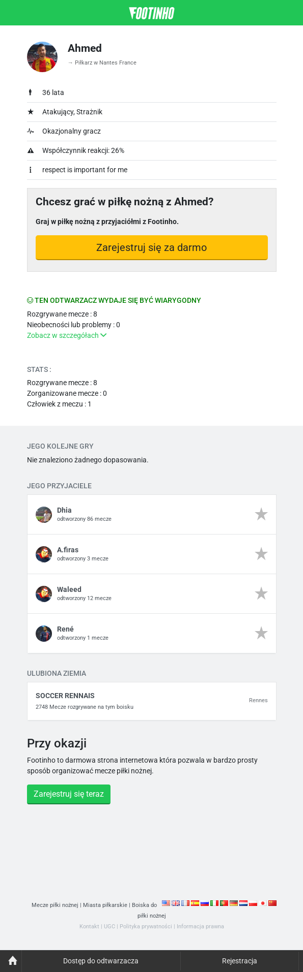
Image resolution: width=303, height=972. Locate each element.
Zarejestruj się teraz (69, 794)
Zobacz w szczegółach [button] (66, 335)
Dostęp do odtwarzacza (101, 961)
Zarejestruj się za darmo (151, 247)
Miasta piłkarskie (105, 905)
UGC (109, 926)
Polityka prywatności (146, 926)
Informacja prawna (200, 926)
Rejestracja (239, 961)
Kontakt (89, 926)
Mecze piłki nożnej (55, 905)
